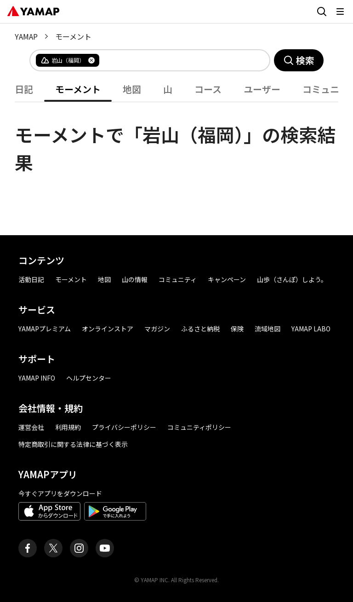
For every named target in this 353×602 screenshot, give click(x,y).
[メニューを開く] (340, 11)
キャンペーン (227, 279)
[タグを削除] (91, 60)
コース (208, 89)
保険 (237, 328)
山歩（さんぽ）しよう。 (292, 279)
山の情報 (135, 279)
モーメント (78, 89)
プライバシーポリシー (124, 427)
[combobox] (177, 60)
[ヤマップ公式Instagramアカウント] (79, 548)
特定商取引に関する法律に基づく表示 (73, 444)
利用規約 (68, 427)
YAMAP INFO (36, 377)
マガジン (157, 328)
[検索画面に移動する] (322, 11)
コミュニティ (178, 279)
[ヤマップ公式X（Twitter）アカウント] (53, 548)
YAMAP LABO (310, 328)
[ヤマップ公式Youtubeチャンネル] (105, 548)
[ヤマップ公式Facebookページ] (27, 548)
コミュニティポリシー (199, 427)
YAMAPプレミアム (44, 328)
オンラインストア (107, 328)
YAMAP (26, 36)
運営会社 (31, 427)
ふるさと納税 (200, 328)
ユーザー (262, 89)
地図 (132, 89)
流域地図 (267, 328)
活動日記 (31, 279)
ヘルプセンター (88, 377)
